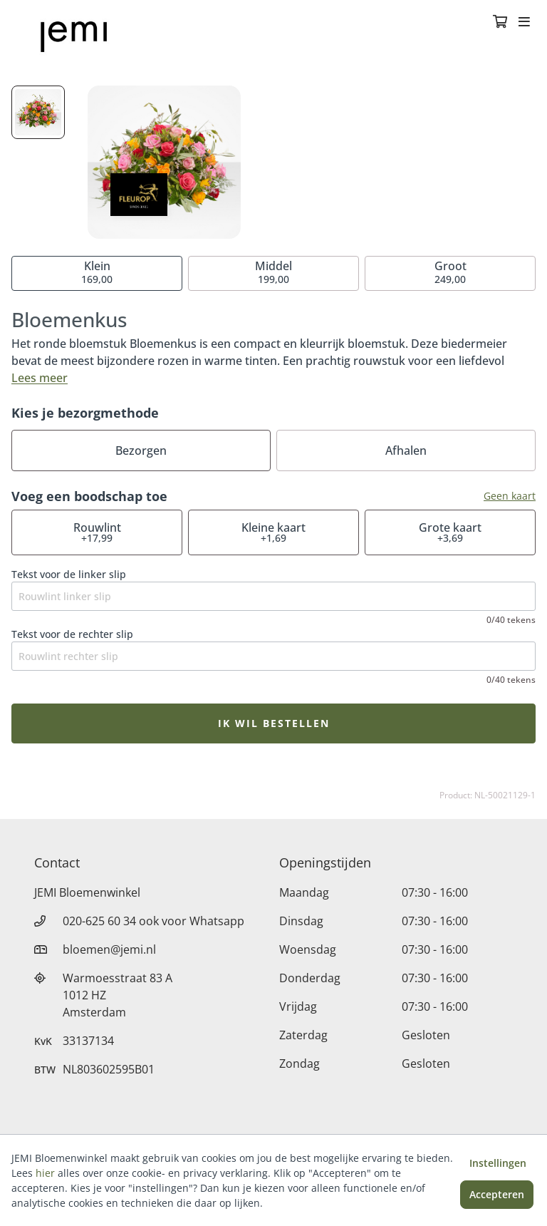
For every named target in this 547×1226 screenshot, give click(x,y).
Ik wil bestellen (274, 723)
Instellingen (497, 1163)
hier (45, 1173)
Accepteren (496, 1194)
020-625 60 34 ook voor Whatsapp (153, 921)
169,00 (97, 272)
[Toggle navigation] (524, 23)
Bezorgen (141, 450)
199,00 (273, 272)
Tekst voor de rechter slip (72, 634)
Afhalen (406, 450)
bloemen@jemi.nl (109, 949)
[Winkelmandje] (500, 23)
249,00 (450, 272)
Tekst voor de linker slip (68, 574)
